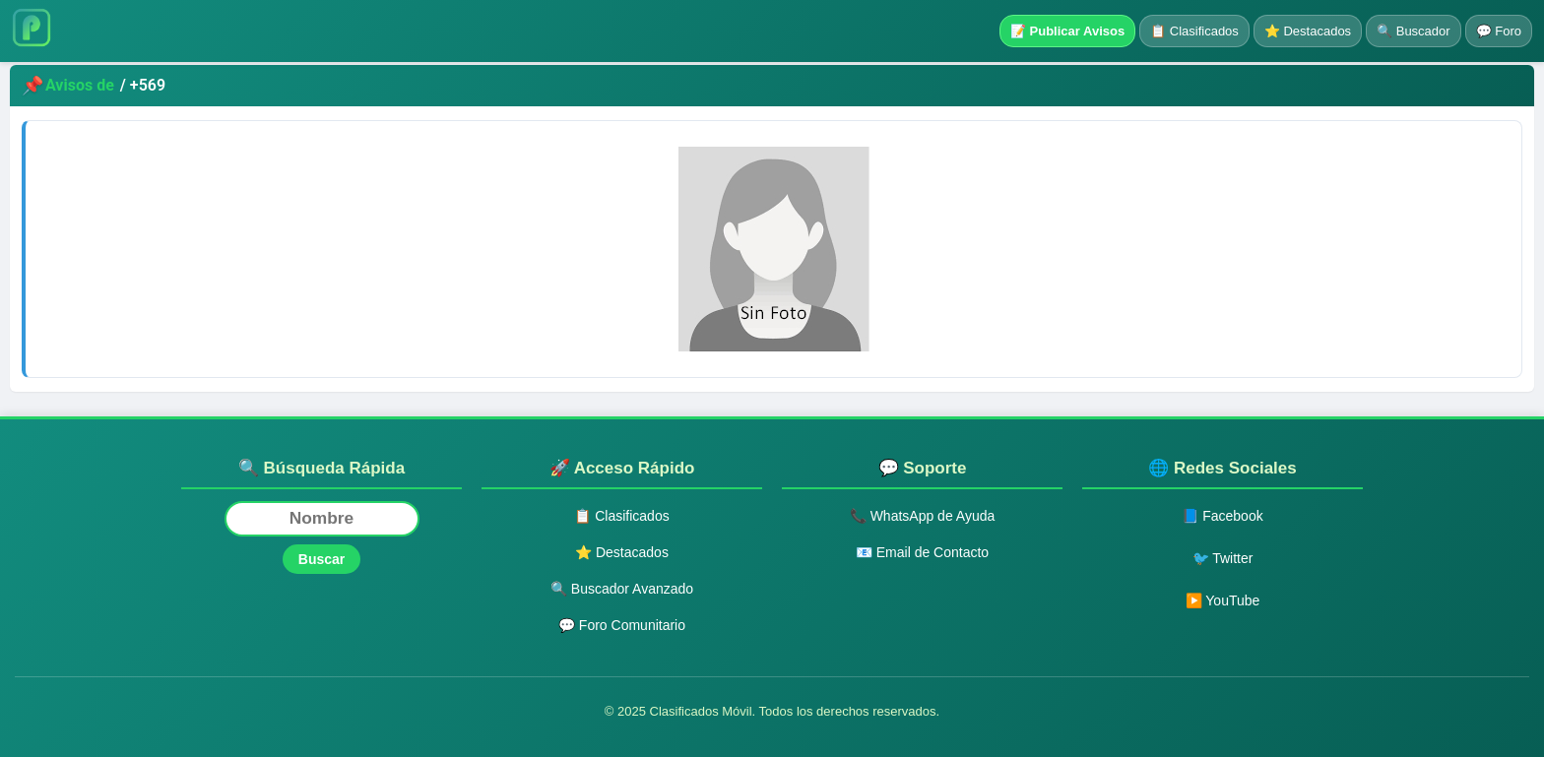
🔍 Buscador (1413, 31)
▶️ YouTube (1223, 600)
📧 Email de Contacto (922, 552)
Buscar (321, 559)
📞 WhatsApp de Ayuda (923, 516)
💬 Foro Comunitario (621, 625)
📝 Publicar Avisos (1067, 31)
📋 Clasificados (1194, 31)
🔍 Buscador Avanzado (621, 589)
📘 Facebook (1222, 516)
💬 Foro (1498, 31)
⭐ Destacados (1307, 31)
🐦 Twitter (1223, 558)
